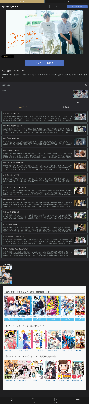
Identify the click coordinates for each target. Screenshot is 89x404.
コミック (66, 1)
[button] (80, 308)
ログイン (57, 6)
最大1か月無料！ (77, 6)
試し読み (11, 319)
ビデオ (22, 1)
